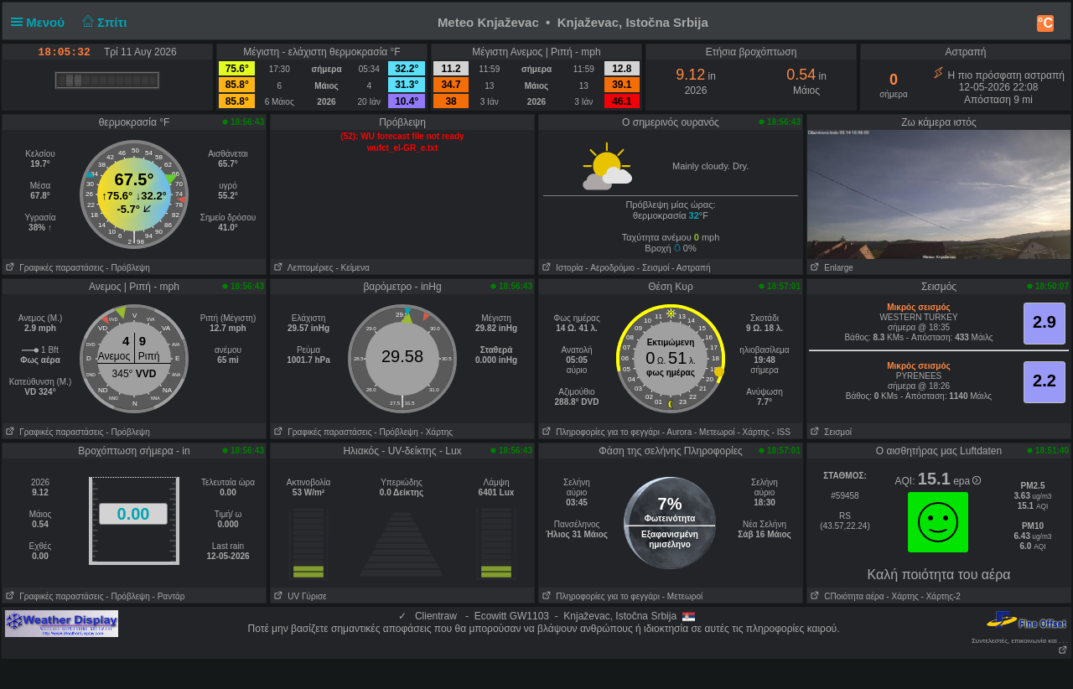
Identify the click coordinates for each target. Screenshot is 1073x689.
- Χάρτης (437, 432)
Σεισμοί (829, 432)
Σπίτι (102, 22)
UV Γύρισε (299, 596)
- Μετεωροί (714, 432)
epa (967, 481)
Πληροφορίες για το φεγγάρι (599, 432)
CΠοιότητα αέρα (845, 596)
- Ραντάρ (169, 596)
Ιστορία (561, 267)
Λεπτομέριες (302, 267)
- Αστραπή (690, 267)
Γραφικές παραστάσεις (53, 267)
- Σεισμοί (653, 267)
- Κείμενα (352, 267)
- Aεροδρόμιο (610, 267)
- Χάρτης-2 (940, 596)
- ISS (781, 432)
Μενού (41, 22)
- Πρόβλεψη (127, 267)
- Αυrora (677, 432)
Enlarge (830, 267)
